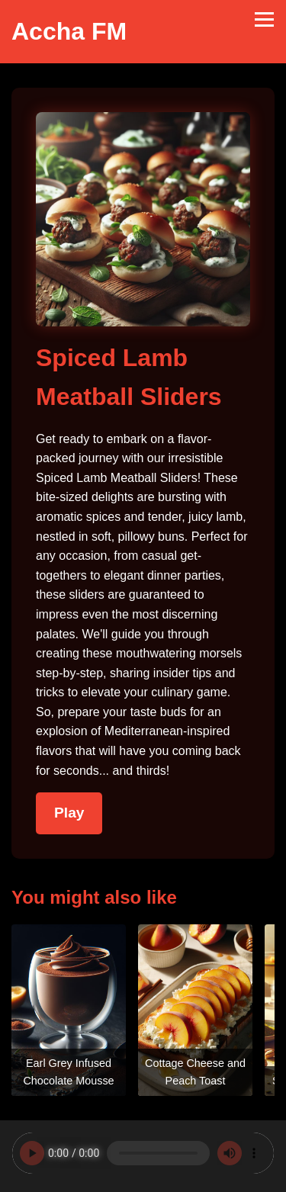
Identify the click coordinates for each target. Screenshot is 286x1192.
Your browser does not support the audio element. (143, 1153)
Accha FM (69, 31)
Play (69, 813)
